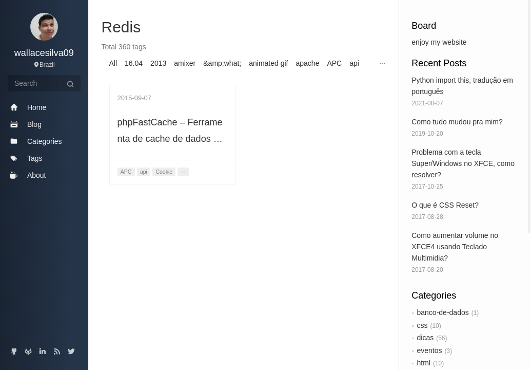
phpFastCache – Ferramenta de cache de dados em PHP (171, 138)
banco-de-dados (443, 312)
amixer (184, 63)
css (422, 325)
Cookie (163, 172)
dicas (425, 338)
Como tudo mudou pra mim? (456, 122)
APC (334, 63)
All (113, 63)
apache (308, 63)
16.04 (134, 63)
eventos (429, 350)
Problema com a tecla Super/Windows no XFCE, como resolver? (463, 163)
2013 (158, 63)
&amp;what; (222, 63)
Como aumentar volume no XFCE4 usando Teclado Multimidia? (454, 246)
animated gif (268, 63)
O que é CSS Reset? (445, 205)
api (354, 63)
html (423, 363)
